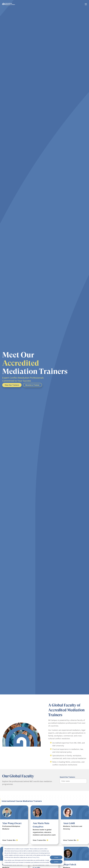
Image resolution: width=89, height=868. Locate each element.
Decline (56, 861)
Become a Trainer (32, 385)
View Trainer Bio (8, 840)
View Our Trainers (12, 385)
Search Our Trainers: (67, 777)
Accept (56, 857)
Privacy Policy (35, 857)
